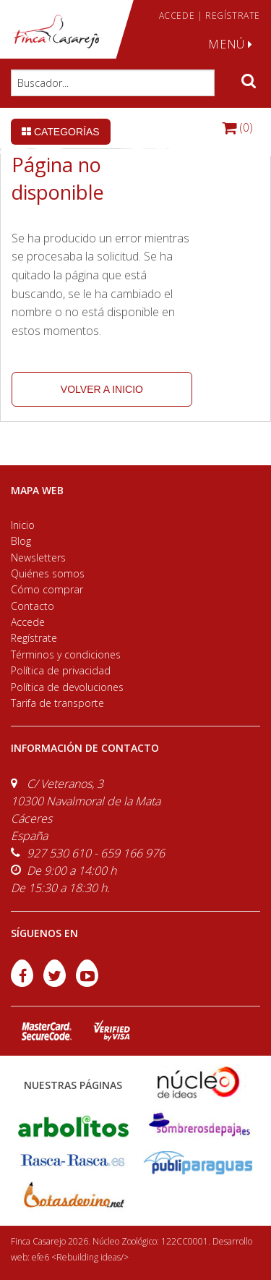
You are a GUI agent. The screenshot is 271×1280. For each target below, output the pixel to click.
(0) (237, 127)
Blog (21, 541)
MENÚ (230, 44)
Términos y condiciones (66, 654)
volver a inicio (102, 389)
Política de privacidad (61, 670)
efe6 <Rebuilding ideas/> (80, 1257)
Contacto (32, 606)
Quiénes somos (48, 573)
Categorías (61, 131)
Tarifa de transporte (57, 703)
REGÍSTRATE (232, 15)
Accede (28, 622)
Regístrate (34, 638)
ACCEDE (177, 15)
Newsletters (38, 557)
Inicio (23, 525)
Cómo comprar (47, 589)
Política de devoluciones (67, 687)
